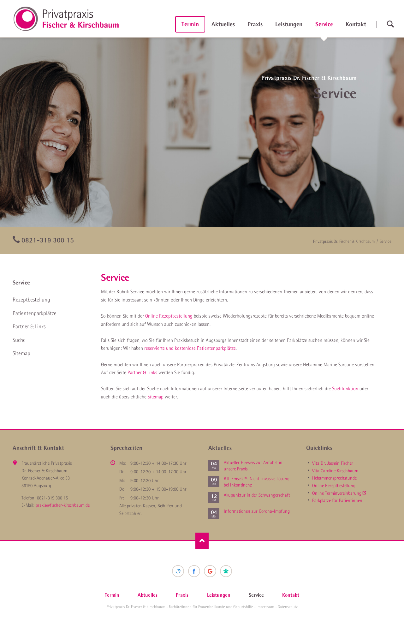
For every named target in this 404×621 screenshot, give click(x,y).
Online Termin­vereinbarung (336, 493)
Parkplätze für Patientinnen (337, 500)
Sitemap (155, 396)
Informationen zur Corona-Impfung (257, 511)
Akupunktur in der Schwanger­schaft (257, 495)
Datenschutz (288, 606)
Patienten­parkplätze (34, 313)
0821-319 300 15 (47, 240)
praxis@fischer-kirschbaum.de (63, 505)
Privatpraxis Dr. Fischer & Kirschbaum (344, 241)
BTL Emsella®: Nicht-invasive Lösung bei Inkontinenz (256, 481)
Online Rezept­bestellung (333, 485)
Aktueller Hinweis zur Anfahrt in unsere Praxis (253, 465)
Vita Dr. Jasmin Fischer (332, 463)
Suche (19, 340)
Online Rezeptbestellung (169, 316)
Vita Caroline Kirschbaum (335, 470)
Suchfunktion (345, 388)
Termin (190, 24)
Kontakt (356, 24)
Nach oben (202, 541)
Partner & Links (142, 372)
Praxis (255, 24)
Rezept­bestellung (31, 299)
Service (21, 282)
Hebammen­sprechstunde (334, 478)
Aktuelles (223, 24)
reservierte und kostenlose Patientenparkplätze (190, 348)
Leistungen (288, 24)
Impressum (265, 606)
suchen (390, 24)
